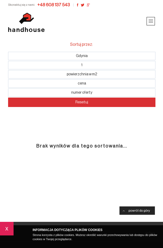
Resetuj (81, 102)
